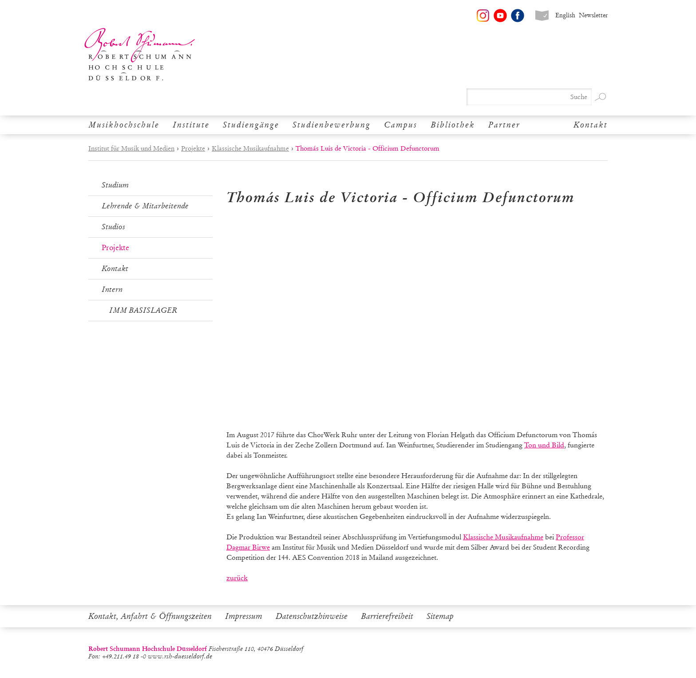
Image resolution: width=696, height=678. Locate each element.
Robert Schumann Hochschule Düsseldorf (139, 54)
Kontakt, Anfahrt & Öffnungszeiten (150, 616)
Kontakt (590, 125)
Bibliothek (453, 125)
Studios (113, 226)
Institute (191, 125)
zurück (237, 578)
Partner (504, 125)
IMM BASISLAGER (143, 310)
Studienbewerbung (332, 125)
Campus (400, 125)
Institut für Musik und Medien (131, 148)
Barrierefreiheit (387, 616)
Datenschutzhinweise (312, 616)
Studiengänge (251, 125)
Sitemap (440, 616)
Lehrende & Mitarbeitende (145, 206)
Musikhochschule (123, 125)
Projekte (193, 148)
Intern (112, 289)
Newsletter (593, 15)
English (565, 15)
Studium (115, 185)
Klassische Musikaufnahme (250, 148)
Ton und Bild (544, 445)
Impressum (243, 616)
